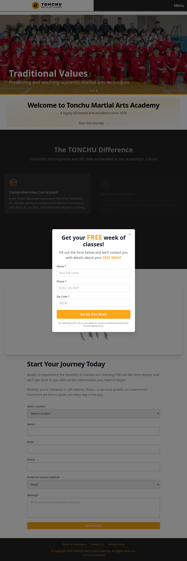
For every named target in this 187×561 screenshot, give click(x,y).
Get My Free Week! (93, 314)
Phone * (62, 281)
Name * (61, 266)
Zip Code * (63, 296)
